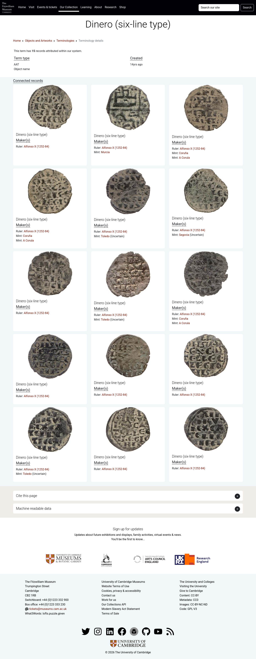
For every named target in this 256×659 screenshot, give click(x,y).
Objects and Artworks (38, 40)
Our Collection (69, 7)
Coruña (183, 153)
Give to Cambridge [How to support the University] (191, 591)
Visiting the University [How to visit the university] (193, 586)
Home (22, 7)
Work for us (109, 600)
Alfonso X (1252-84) (36, 146)
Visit (31, 7)
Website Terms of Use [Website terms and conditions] (115, 586)
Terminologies (65, 40)
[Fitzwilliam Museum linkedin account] (122, 631)
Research (110, 7)
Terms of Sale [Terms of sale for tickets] (110, 613)
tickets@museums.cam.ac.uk (47, 609)
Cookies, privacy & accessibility (121, 591)
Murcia (105, 152)
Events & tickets (47, 7)
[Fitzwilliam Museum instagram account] (98, 631)
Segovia (184, 235)
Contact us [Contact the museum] (108, 595)
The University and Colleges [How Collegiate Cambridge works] (197, 581)
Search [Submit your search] (247, 7)
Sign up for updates (128, 529)
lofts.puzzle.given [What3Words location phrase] (54, 613)
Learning (85, 7)
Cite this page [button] (26, 496)
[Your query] (219, 7)
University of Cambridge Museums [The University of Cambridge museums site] (123, 581)
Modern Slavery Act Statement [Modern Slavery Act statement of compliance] (121, 609)
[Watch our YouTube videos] (158, 631)
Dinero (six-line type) (31, 134)
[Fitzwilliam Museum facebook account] (110, 631)
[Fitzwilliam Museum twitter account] (86, 631)
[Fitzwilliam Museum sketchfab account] (134, 631)
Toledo (105, 236)
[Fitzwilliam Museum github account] (146, 631)
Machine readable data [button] (33, 508)
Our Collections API (114, 604)
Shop (122, 7)
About (98, 7)
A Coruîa (184, 157)
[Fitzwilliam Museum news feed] (170, 631)
